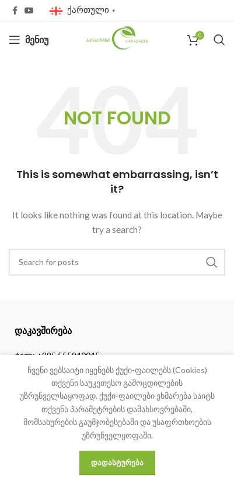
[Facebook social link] (15, 11)
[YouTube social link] (29, 11)
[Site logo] (117, 39)
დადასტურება (117, 462)
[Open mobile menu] (28, 39)
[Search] (219, 39)
